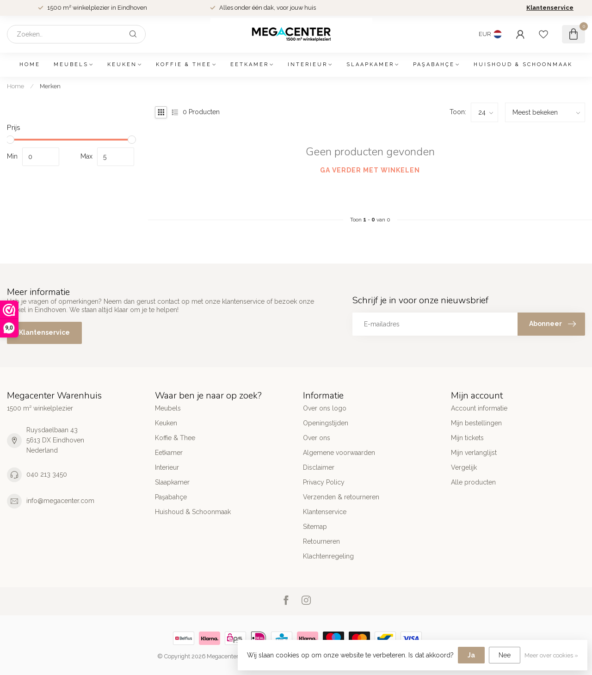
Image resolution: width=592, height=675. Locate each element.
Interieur (307, 64)
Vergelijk (464, 467)
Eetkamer (249, 64)
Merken (50, 86)
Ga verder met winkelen (370, 170)
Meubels (71, 64)
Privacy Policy (324, 482)
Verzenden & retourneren (341, 497)
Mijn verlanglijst (474, 452)
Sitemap (315, 526)
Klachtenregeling (328, 556)
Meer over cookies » (551, 655)
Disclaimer (318, 467)
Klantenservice (550, 7)
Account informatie (479, 408)
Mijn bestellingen (476, 423)
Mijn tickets (467, 438)
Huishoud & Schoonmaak (523, 64)
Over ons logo (324, 408)
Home (29, 64)
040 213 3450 (46, 474)
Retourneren (321, 541)
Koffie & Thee (183, 64)
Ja (471, 655)
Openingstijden (325, 423)
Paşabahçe (434, 64)
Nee (505, 655)
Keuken (122, 64)
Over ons (316, 438)
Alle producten (473, 482)
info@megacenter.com (60, 500)
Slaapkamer (370, 64)
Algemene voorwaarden (339, 452)
